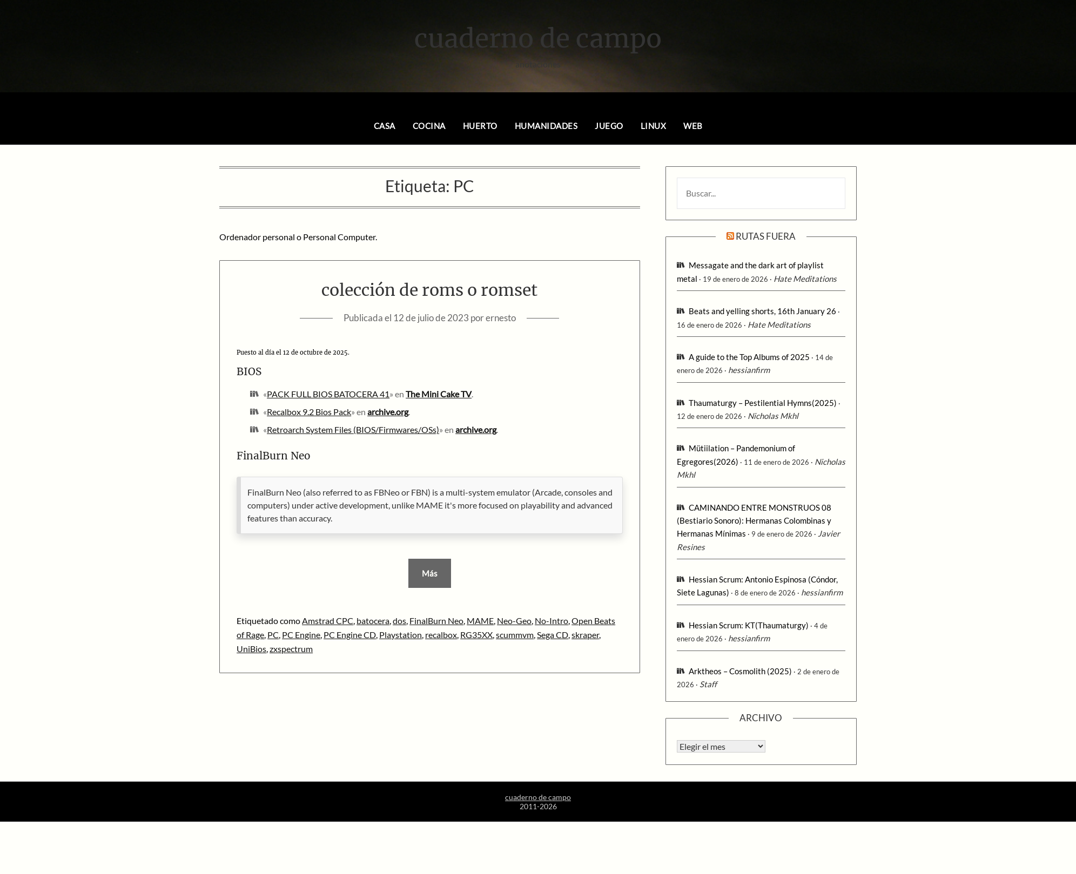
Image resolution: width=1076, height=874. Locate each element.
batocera (373, 620)
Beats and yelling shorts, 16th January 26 (762, 311)
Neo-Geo (514, 620)
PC (273, 634)
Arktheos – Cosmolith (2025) (740, 671)
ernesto (501, 317)
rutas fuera (766, 236)
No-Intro (551, 620)
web (693, 126)
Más (430, 573)
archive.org (387, 411)
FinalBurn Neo (436, 620)
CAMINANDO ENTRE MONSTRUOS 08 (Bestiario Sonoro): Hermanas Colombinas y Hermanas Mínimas (754, 521)
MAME (480, 620)
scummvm (515, 634)
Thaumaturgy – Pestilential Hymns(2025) (763, 403)
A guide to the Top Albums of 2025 (749, 357)
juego (609, 126)
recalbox (441, 634)
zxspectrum (291, 648)
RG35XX (476, 634)
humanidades (546, 126)
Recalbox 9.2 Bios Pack (309, 411)
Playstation (400, 634)
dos (399, 620)
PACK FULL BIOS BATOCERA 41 (328, 394)
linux (654, 126)
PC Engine (301, 634)
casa (384, 126)
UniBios (251, 648)
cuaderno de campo (538, 38)
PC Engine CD (350, 634)
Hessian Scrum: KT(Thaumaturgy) (749, 625)
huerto (480, 126)
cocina (429, 126)
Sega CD (552, 634)
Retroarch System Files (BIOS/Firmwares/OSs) (353, 429)
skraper (585, 634)
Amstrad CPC (327, 620)
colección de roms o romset (429, 290)
